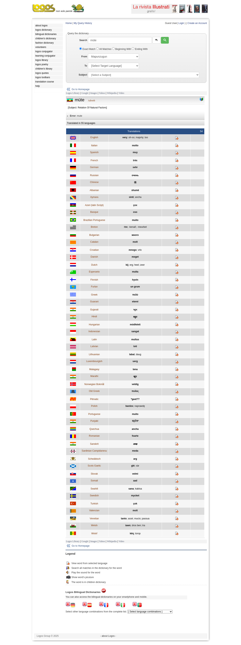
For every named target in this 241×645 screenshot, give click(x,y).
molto (135, 145)
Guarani (94, 301)
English (94, 137)
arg (135, 458)
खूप (135, 376)
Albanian (94, 190)
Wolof (94, 533)
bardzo (129, 406)
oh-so (131, 137)
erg (131, 264)
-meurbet (142, 227)
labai (131, 354)
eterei (135, 301)
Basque (94, 212)
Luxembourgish (94, 361)
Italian (94, 145)
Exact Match (87, 49)
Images (93, 93)
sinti (131, 197)
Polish (94, 406)
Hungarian (94, 324)
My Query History (83, 23)
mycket (135, 495)
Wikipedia (112, 93)
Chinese (94, 182)
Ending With (140, 49)
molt (135, 242)
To (85, 65)
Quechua (94, 429)
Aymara (94, 197)
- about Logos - (108, 636)
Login (181, 23)
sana (131, 488)
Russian (94, 175)
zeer (142, 264)
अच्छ (135, 444)
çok (135, 503)
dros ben (136, 525)
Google (84, 93)
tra (143, 525)
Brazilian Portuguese (94, 220)
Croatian (94, 250)
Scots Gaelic (94, 465)
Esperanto (94, 271)
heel (136, 264)
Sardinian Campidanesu (94, 450)
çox (135, 205)
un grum (135, 286)
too (146, 137)
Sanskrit (94, 444)
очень (135, 175)
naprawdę (139, 406)
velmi (135, 473)
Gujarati (94, 309)
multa (135, 271)
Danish (94, 256)
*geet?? (135, 399)
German (94, 167)
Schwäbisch (94, 458)
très (135, 160)
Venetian (94, 518)
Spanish (94, 152)
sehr (135, 167)
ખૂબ (135, 309)
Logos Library (72, 93)
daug (138, 354)
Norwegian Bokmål (94, 384)
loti (135, 346)
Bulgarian (94, 235)
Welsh (94, 525)
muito (135, 220)
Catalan (94, 242)
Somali (94, 480)
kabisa (138, 488)
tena (135, 369)
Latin (94, 339)
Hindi (94, 316)
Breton (94, 227)
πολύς (135, 391)
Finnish (94, 279)
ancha (138, 197)
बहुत (135, 317)
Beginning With (122, 49)
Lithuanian (94, 354)
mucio (137, 518)
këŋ (132, 533)
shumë (135, 190)
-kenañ (132, 227)
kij (127, 264)
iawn (128, 525)
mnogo (133, 250)
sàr (137, 465)
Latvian (94, 346)
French (94, 160)
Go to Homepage (80, 89)
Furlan (94, 286)
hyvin (135, 279)
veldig (135, 384)
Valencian (94, 510)
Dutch (94, 264)
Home (69, 23)
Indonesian (94, 331)
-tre (125, 227)
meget (135, 256)
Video (121, 93)
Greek (94, 294)
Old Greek (94, 391)
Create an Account (197, 23)
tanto (124, 518)
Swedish (94, 495)
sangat (135, 331)
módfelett (135, 324)
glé (132, 465)
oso (135, 212)
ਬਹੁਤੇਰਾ (135, 421)
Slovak (94, 473)
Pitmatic (94, 399)
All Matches (104, 49)
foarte (135, 436)
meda (135, 450)
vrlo (139, 250)
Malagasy (94, 369)
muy (135, 152)
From (84, 56)
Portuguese (94, 414)
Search (83, 40)
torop (138, 533)
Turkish (94, 503)
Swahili (94, 488)
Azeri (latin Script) (94, 205)
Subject (83, 74)
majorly (139, 137)
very (124, 137)
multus (135, 339)
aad (135, 480)
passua (146, 518)
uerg (135, 361)
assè (130, 518)
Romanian (94, 436)
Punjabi (94, 421)
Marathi (94, 376)
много (135, 235)
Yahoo (102, 93)
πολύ (135, 294)
